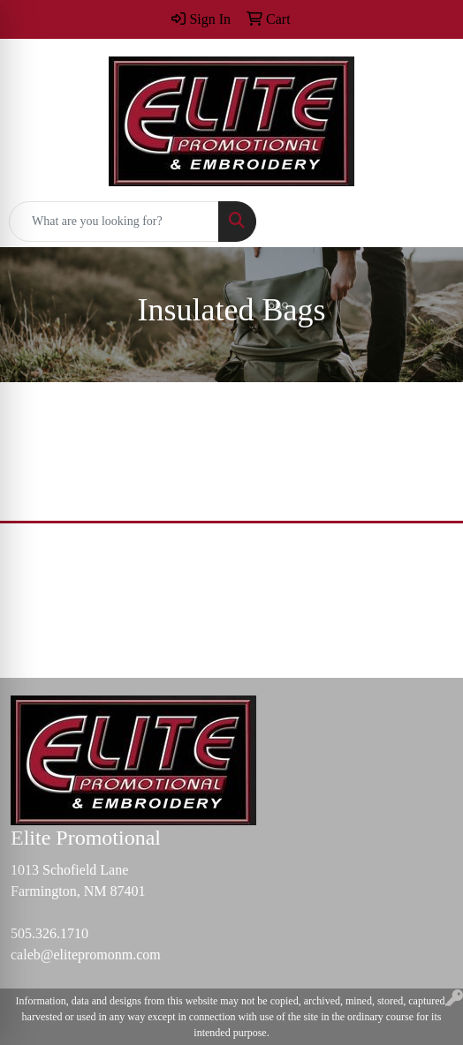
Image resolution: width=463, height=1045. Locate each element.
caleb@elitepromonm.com (86, 954)
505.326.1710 (49, 933)
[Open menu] (427, 221)
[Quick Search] (114, 221)
